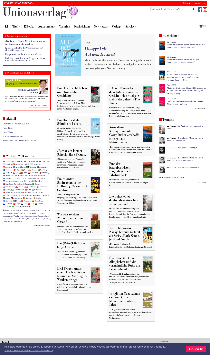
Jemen (6, 198)
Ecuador (7, 178)
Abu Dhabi (22, 219)
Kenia (17, 201)
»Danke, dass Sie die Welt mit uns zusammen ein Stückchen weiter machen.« (26, 42)
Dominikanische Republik (35, 176)
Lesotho (39, 204)
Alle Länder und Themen (41, 226)
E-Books (29, 27)
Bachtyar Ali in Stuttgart (187, 148)
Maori (22, 216)
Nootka (12, 210)
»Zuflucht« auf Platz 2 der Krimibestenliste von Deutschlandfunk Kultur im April (186, 45)
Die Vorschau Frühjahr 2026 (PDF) (17, 124)
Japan (45, 195)
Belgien (17, 170)
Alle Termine (201, 182)
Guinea (6, 190)
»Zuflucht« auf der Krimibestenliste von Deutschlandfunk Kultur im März (183, 60)
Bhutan (33, 170)
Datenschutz (164, 341)
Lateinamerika (8, 216)
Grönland (19, 187)
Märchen (13, 213)
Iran (41, 192)
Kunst (47, 216)
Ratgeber (41, 216)
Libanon (7, 207)
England (41, 178)
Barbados (7, 170)
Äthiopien (31, 167)
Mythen (32, 210)
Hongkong (8, 192)
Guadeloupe (30, 187)
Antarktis (7, 164)
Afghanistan (8, 161)
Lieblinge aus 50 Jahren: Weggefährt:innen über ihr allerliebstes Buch (25, 59)
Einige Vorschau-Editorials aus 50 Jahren (24, 54)
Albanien (28, 161)
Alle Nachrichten (200, 109)
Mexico (34, 213)
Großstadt (41, 213)
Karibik (44, 210)
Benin (25, 170)
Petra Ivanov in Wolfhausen (188, 168)
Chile (16, 173)
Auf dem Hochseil (100, 54)
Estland (7, 181)
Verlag (116, 27)
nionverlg (41, 12)
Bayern (38, 210)
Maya (5, 219)
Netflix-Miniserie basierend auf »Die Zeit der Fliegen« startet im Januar (185, 101)
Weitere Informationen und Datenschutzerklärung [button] (29, 350)
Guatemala (42, 187)
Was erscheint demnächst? (13, 136)
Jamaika (37, 195)
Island (13, 195)
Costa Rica (33, 173)
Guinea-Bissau (17, 190)
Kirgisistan (26, 201)
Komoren (7, 204)
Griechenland (8, 187)
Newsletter (101, 27)
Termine (64, 27)
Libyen (15, 207)
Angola (46, 161)
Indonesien (26, 192)
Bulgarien (7, 173)
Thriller (28, 213)
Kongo (16, 204)
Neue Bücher (8, 128)
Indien (17, 192)
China (23, 173)
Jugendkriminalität (22, 210)
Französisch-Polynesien (12, 184)
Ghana (35, 184)
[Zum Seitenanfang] (206, 37)
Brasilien (42, 170)
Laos (31, 204)
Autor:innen (46, 27)
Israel (21, 195)
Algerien (37, 161)
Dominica (19, 176)
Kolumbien (37, 201)
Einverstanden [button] (196, 349)
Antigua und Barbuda (21, 164)
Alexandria (21, 213)
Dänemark (43, 173)
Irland (6, 195)
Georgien (26, 184)
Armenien (7, 167)
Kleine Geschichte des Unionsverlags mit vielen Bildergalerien (24, 49)
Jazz (42, 219)
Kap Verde (8, 201)
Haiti (28, 190)
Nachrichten (82, 27)
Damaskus (6, 222)
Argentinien (35, 164)
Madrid (29, 219)
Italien (28, 195)
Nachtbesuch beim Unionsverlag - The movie (20, 141)
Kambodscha (16, 198)
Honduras (36, 190)
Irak (35, 192)
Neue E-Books (8, 132)
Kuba (24, 204)
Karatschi (36, 219)
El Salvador (17, 178)
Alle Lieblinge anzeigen (39, 105)
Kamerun (27, 198)
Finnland (28, 181)
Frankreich (38, 181)
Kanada (37, 198)
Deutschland (8, 176)
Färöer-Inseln (17, 181)
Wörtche (47, 219)
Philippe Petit (96, 48)
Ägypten (18, 161)
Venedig (16, 216)
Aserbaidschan (19, 167)
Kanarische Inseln (31, 216)
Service (130, 27)
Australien (41, 167)
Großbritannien (13, 219)
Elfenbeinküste (29, 178)
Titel (16, 27)
